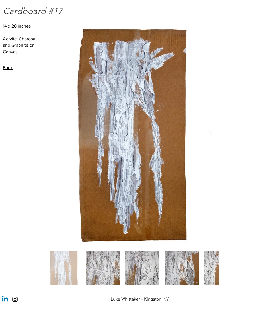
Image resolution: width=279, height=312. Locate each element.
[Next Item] (209, 134)
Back (8, 67)
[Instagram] (15, 299)
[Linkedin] (5, 299)
